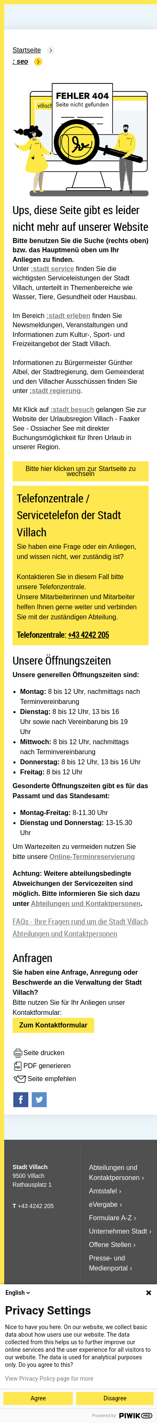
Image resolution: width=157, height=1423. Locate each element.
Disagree (114, 1398)
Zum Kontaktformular (53, 1025)
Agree (38, 1398)
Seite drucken (38, 1053)
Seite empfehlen (44, 1079)
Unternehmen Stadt (118, 1231)
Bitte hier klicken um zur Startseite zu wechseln (81, 471)
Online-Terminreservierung (92, 856)
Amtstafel (103, 1191)
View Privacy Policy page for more (49, 1378)
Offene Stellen (110, 1244)
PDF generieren (42, 1066)
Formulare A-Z (110, 1217)
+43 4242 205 (88, 634)
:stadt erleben (68, 315)
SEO (22, 61)
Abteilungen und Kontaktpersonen (86, 903)
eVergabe (103, 1204)
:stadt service (52, 268)
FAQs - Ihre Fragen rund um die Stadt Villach (80, 921)
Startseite (27, 50)
